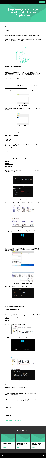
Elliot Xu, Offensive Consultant (21, 26)
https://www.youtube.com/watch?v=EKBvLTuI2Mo (13, 420)
